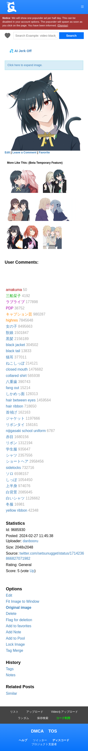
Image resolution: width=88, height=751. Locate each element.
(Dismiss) (62, 25)
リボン (11, 443)
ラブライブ (15, 302)
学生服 (11, 449)
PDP (9, 308)
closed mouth (17, 369)
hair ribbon (14, 406)
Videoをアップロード (64, 711)
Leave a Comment (24, 152)
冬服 (9, 504)
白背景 (11, 492)
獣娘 (9, 333)
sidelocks (13, 468)
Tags (10, 669)
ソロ (9, 474)
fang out (12, 388)
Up (32, 571)
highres (12, 320)
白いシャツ (15, 498)
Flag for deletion (19, 620)
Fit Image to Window (22, 601)
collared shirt (16, 376)
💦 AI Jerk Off (20, 51)
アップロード (34, 711)
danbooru (30, 541)
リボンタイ (15, 425)
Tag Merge (14, 650)
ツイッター (40, 740)
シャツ (11, 455)
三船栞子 (13, 296)
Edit (9, 595)
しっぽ (11, 480)
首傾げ (11, 412)
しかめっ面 (15, 394)
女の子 (11, 326)
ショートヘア (17, 461)
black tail (13, 351)
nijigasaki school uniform (26, 431)
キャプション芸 (19, 314)
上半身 (11, 486)
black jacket (15, 345)
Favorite (44, 152)
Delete (11, 614)
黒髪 (9, 339)
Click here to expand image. (25, 65)
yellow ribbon (16, 510)
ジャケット (15, 418)
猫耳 (9, 357)
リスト (14, 711)
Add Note (13, 632)
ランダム (23, 718)
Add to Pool (15, 638)
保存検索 (42, 718)
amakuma (14, 290)
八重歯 (11, 382)
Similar (11, 693)
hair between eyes (21, 400)
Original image (18, 607)
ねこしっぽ (15, 363)
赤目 (9, 437)
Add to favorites (18, 626)
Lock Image (15, 644)
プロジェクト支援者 (44, 744)
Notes (10, 675)
